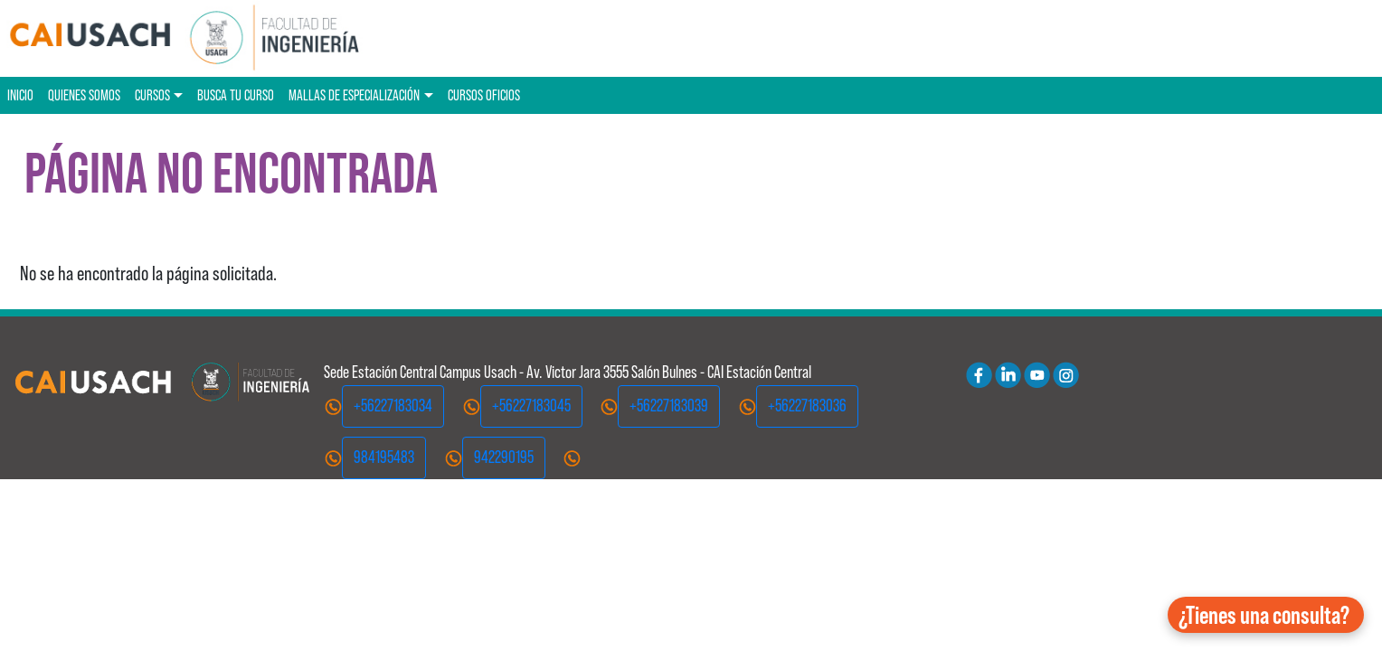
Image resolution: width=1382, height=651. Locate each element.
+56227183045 (531, 405)
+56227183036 (807, 405)
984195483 (384, 457)
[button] (1266, 615)
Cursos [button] (152, 95)
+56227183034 (393, 405)
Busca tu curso (235, 95)
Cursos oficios (484, 95)
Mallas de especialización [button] (354, 95)
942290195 (504, 457)
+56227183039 (668, 405)
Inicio (20, 95)
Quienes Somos (84, 95)
